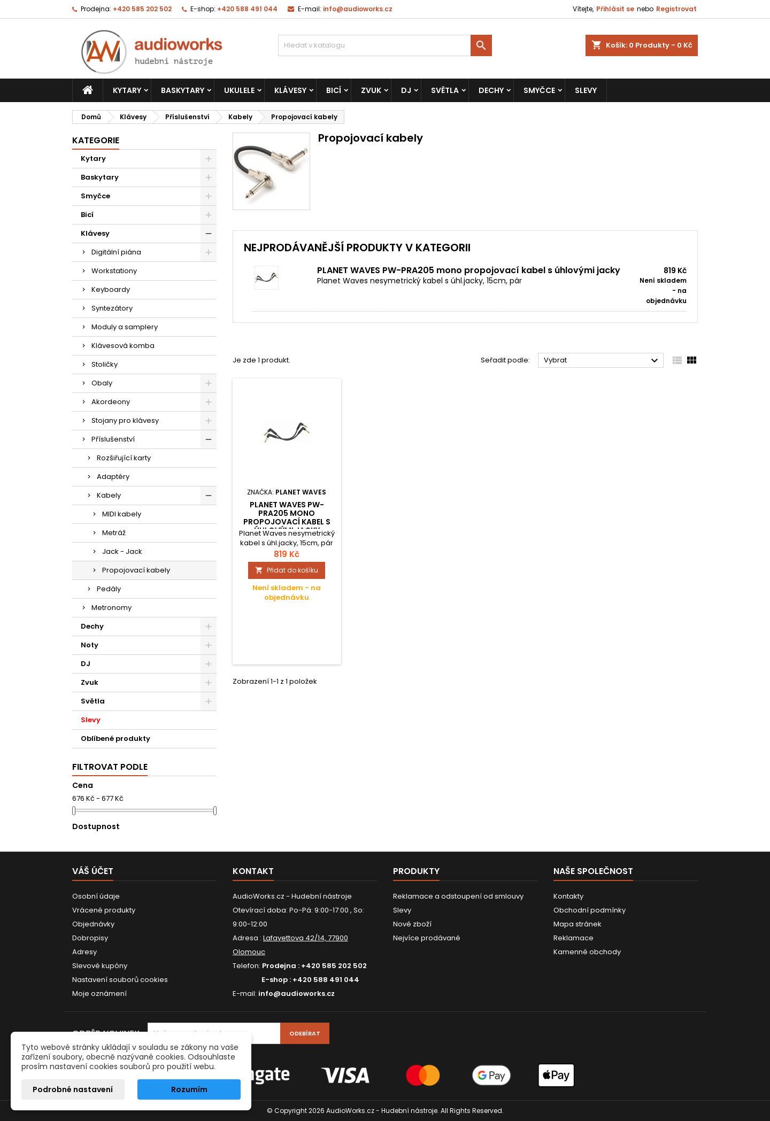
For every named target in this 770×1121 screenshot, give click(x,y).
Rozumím (189, 1089)
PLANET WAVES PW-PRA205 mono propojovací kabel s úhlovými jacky (468, 270)
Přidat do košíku (286, 570)
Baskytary (182, 90)
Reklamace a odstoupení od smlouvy (458, 896)
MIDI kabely (121, 514)
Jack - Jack (122, 551)
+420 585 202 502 (142, 8)
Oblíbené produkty (115, 738)
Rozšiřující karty (124, 458)
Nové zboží (412, 924)
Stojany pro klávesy (125, 420)
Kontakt (253, 871)
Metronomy (111, 607)
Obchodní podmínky (589, 910)
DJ (406, 90)
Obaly (101, 383)
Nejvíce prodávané (426, 938)
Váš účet (92, 871)
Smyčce (539, 90)
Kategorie (95, 140)
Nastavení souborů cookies (120, 980)
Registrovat (676, 8)
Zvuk (371, 90)
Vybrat (602, 360)
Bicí (333, 90)
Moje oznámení (99, 993)
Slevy (586, 90)
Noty (89, 645)
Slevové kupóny (99, 966)
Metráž (114, 533)
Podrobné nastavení (73, 1089)
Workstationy (114, 271)
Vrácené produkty (103, 910)
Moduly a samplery (124, 327)
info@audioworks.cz (357, 8)
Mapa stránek (577, 924)
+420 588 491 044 (247, 8)
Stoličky (104, 364)
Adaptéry (113, 476)
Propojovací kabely (136, 570)
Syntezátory (112, 308)
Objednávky (93, 924)
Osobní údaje (96, 896)
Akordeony (110, 402)
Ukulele (239, 90)
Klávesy (290, 90)
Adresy (84, 952)
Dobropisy (90, 938)
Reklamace (573, 938)
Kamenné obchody (587, 952)
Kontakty (568, 896)
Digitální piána (116, 252)
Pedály (109, 589)
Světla (445, 90)
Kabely (109, 495)
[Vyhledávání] (385, 45)
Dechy (491, 90)
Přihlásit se (615, 8)
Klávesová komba (123, 346)
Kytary (127, 90)
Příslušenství (113, 439)
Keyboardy (110, 289)
